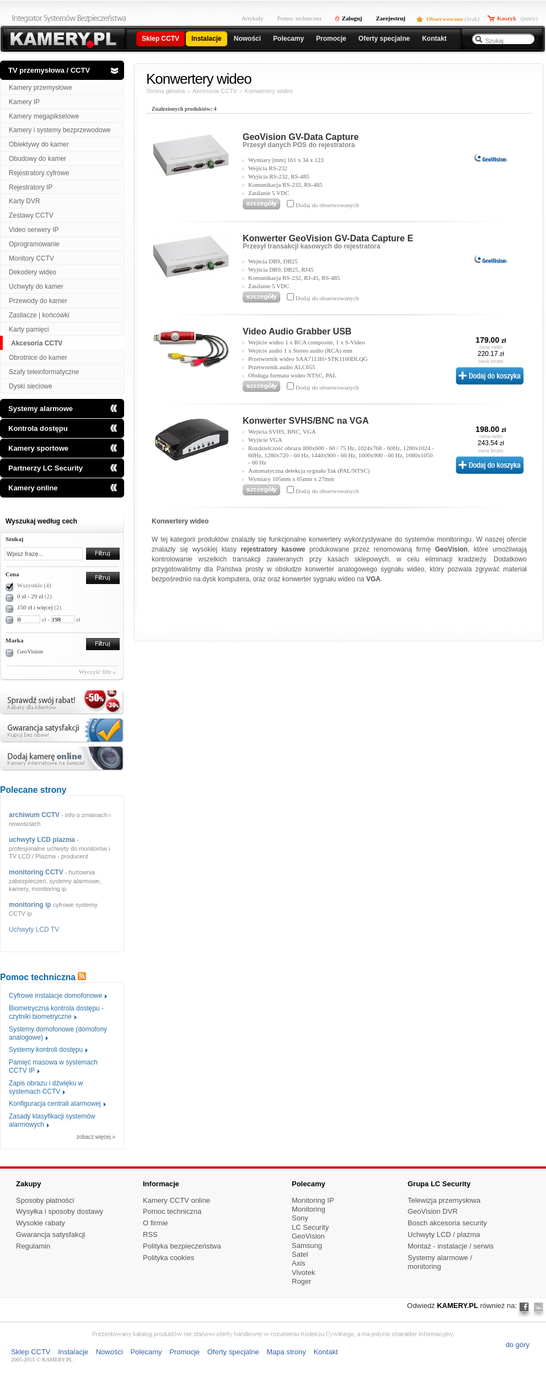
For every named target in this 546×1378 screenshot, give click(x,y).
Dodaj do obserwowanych (326, 205)
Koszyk (506, 18)
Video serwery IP (34, 230)
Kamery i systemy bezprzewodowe (60, 130)
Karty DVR (24, 201)
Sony (300, 1218)
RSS (150, 1234)
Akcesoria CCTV (36, 343)
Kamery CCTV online (176, 1200)
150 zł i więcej (34, 607)
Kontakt (325, 1352)
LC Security (310, 1227)
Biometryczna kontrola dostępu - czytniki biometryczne (56, 1012)
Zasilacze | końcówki (39, 315)
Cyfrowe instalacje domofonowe (55, 995)
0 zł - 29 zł (30, 596)
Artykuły (253, 18)
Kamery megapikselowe (44, 116)
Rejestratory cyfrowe (39, 173)
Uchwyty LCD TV (34, 929)
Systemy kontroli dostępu (46, 1049)
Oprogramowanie (34, 244)
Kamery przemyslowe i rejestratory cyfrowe (62, 40)
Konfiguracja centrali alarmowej (55, 1103)
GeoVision (30, 651)
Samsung (307, 1245)
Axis (299, 1263)
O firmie (155, 1223)
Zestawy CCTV (31, 215)
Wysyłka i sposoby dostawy (59, 1211)
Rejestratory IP (30, 187)
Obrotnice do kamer (38, 357)
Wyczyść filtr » (97, 671)
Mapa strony (286, 1352)
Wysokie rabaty (40, 1223)
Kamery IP (24, 102)
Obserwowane (444, 18)
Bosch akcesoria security (447, 1223)
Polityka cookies (168, 1257)
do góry (517, 1344)
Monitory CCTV (31, 258)
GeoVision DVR (433, 1211)
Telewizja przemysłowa (444, 1200)
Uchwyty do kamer (36, 286)
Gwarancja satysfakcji (50, 1234)
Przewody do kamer (38, 301)
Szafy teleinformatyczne (44, 372)
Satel (300, 1254)
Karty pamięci (29, 329)
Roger (301, 1281)
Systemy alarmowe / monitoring (440, 1262)
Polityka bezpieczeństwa (182, 1246)
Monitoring (308, 1209)
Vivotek (303, 1272)
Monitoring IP (313, 1200)
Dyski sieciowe (30, 386)
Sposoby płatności (45, 1200)
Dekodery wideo (32, 272)
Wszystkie (34, 585)
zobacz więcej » (95, 1137)
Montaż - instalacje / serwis (451, 1246)
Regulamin (33, 1246)
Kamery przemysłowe (40, 87)
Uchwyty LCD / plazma (444, 1234)
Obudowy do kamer (37, 159)
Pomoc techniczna (299, 18)
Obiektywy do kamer (39, 144)
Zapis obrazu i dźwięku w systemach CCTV (46, 1087)
